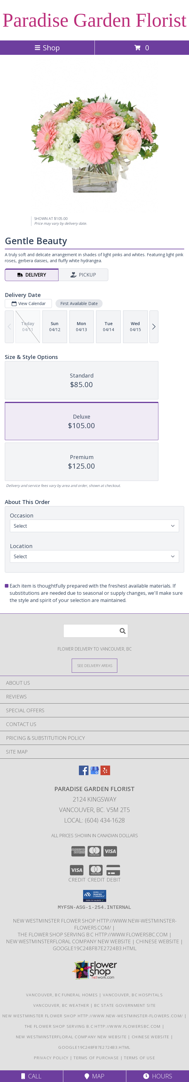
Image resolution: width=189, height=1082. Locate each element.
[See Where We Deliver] (94, 665)
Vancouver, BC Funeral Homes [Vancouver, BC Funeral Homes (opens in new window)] (62, 995)
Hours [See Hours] (157, 1076)
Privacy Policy (51, 1057)
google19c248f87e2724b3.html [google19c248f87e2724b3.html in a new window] (94, 948)
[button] (94, 896)
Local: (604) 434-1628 (94, 820)
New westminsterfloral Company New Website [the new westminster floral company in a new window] (69, 941)
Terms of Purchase (96, 1057)
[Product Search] (95, 631)
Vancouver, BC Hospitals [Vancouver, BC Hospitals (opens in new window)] (133, 995)
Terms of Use (139, 1057)
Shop (47, 47)
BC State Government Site (125, 1005)
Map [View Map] (94, 1076)
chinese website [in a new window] (158, 941)
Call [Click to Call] (31, 1076)
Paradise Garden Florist (94, 20)
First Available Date (79, 303)
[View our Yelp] (105, 773)
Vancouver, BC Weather (61, 1005)
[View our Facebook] (83, 773)
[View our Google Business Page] (94, 773)
